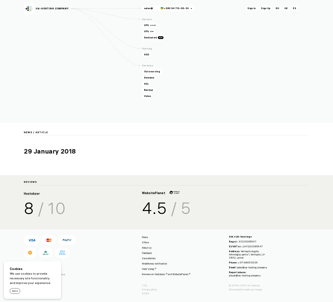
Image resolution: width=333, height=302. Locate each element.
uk (286, 8)
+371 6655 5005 (248, 262)
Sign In (251, 8)
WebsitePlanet (161, 193)
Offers (145, 242)
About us (146, 247)
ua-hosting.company (52, 8)
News (28, 132)
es (294, 8)
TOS (144, 285)
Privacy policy (149, 289)
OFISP (145, 293)
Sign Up (265, 8)
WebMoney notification (154, 263)
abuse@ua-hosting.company (245, 275)
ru (277, 8)
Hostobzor (32, 194)
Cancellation (149, 258)
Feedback (147, 253)
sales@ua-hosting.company (252, 267)
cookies (26, 273)
